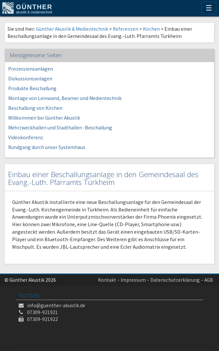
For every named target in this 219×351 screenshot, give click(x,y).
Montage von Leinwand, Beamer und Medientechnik (65, 98)
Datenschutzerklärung (175, 280)
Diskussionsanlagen (30, 78)
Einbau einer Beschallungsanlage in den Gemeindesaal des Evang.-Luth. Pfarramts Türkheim (103, 178)
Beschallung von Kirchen (35, 108)
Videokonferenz (25, 137)
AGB (208, 280)
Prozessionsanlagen (30, 69)
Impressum (133, 280)
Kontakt (107, 280)
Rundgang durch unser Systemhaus (46, 147)
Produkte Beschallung (32, 88)
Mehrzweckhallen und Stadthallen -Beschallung (60, 128)
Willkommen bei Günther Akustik (44, 118)
